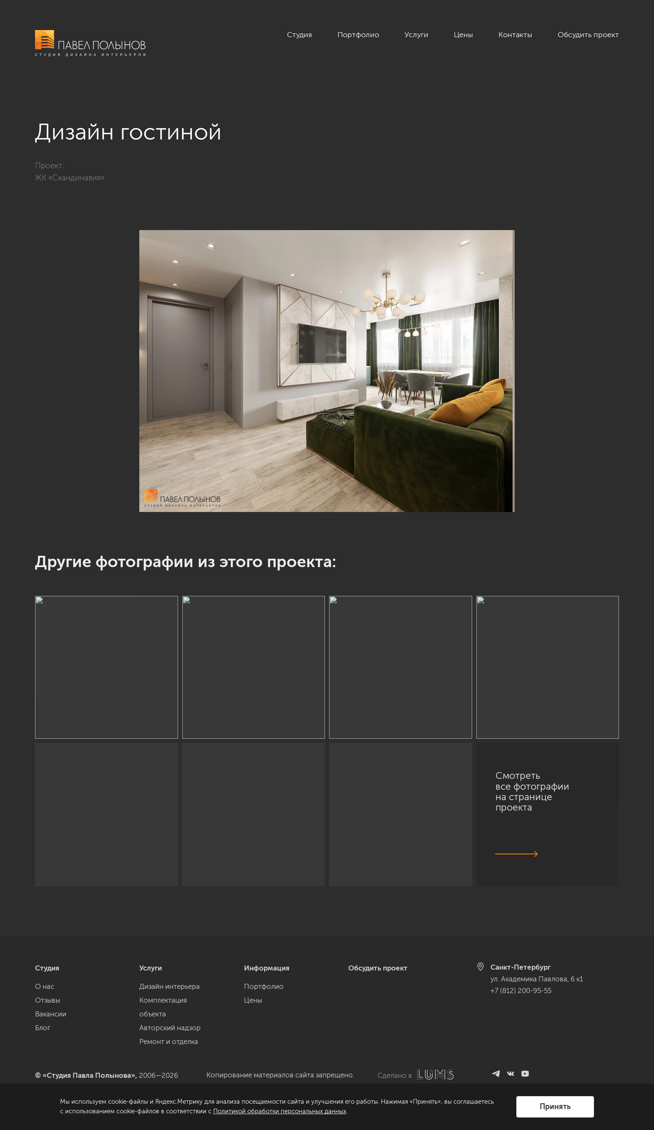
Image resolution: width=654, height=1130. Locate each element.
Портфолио (358, 34)
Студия (299, 34)
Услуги (416, 34)
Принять (555, 1106)
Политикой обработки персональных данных (279, 1111)
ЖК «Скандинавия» (69, 168)
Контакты (515, 34)
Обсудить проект (588, 34)
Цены (463, 34)
